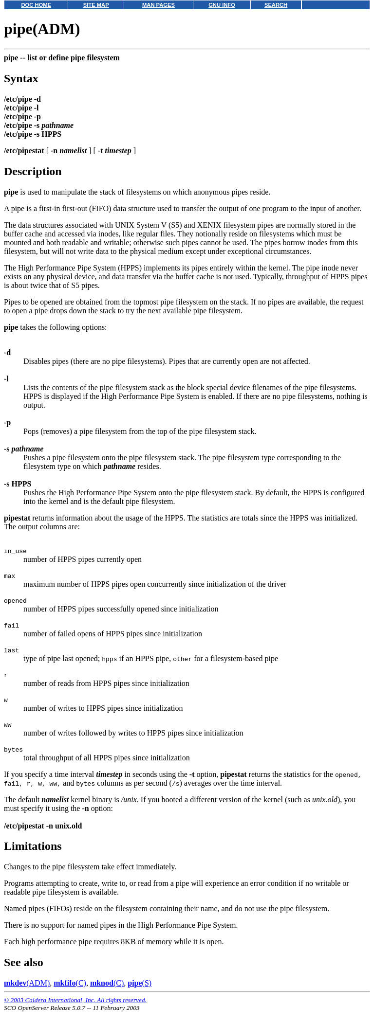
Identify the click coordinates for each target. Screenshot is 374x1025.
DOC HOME (36, 5)
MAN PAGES (158, 5)
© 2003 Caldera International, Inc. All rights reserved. (75, 1013)
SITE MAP (96, 5)
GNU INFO (221, 5)
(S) (139, 996)
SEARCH (275, 5)
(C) (70, 996)
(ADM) (27, 996)
